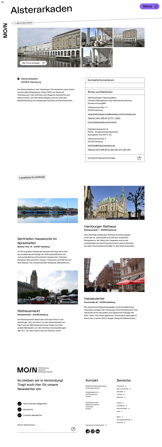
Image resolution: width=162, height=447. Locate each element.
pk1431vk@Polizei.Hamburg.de (101, 146)
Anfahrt (88, 396)
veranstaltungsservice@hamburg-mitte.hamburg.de (112, 114)
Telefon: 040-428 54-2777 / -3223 (104, 118)
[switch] (32, 404)
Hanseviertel (94, 298)
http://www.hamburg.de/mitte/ (102, 122)
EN (2, 2)
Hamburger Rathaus (100, 226)
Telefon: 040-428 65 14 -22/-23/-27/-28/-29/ (109, 150)
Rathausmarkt (28, 311)
